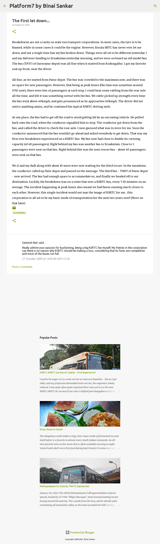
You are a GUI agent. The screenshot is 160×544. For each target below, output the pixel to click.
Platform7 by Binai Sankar (41, 6)
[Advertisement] (80, 302)
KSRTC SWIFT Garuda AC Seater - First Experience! (68, 372)
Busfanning (19, 213)
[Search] (78, 6)
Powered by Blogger (80, 532)
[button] (14, 32)
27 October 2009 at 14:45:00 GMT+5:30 (46, 258)
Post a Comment (22, 266)
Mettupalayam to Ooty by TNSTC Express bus (64, 486)
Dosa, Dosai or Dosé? (51, 429)
